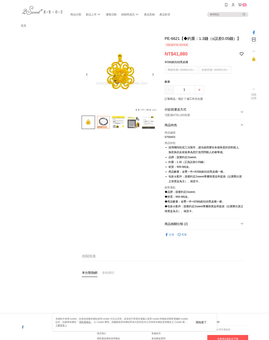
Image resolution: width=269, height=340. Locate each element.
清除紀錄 (254, 96)
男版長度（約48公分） (181, 69)
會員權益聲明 (158, 338)
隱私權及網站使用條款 (108, 338)
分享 (169, 235)
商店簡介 (101, 333)
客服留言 (156, 333)
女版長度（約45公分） (215, 69)
